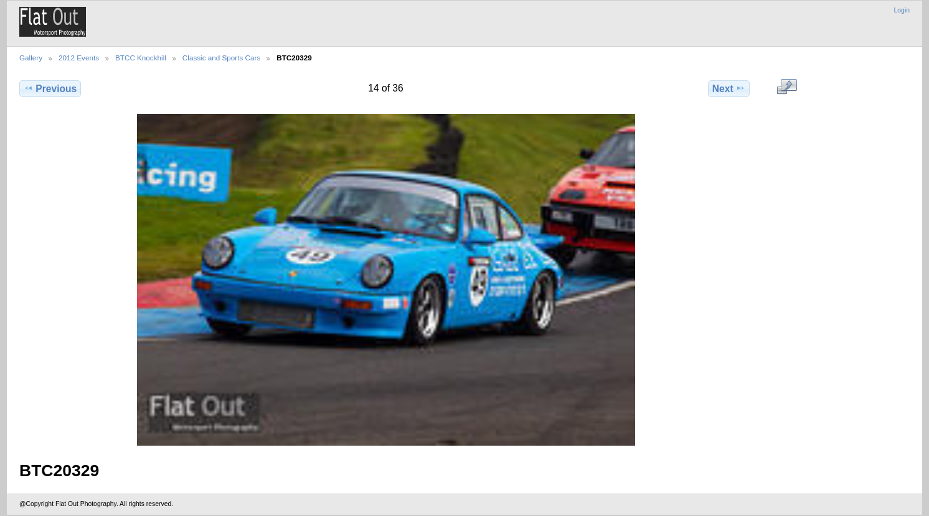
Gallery (30, 58)
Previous (50, 88)
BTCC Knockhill (140, 58)
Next (728, 88)
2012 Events (79, 58)
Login (902, 10)
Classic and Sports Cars (221, 58)
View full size (786, 87)
